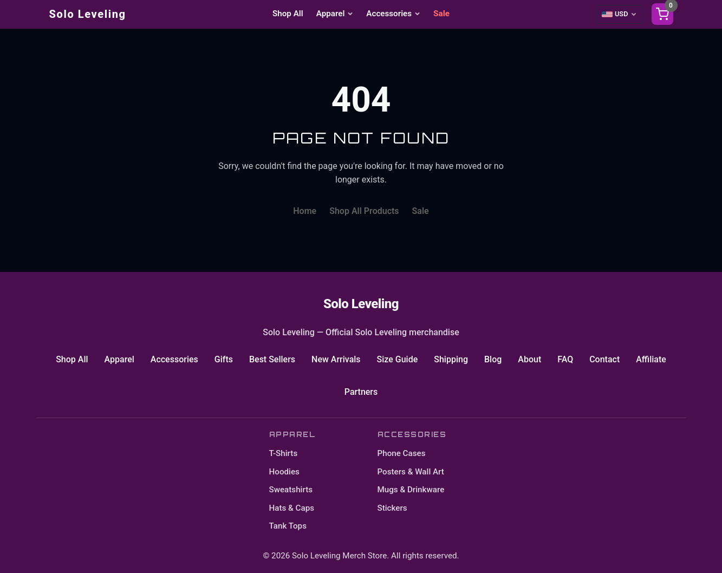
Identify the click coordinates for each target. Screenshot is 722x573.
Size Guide (397, 359)
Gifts (223, 359)
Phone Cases (402, 453)
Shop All (287, 13)
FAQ (565, 359)
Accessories (393, 13)
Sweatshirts (291, 489)
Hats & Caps (292, 508)
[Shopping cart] (662, 14)
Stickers (392, 508)
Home (304, 211)
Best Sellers (272, 359)
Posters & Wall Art (411, 472)
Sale (441, 13)
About (529, 359)
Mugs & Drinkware (411, 489)
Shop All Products (364, 211)
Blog (493, 359)
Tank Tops (288, 526)
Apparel (335, 13)
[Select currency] (619, 14)
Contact (604, 359)
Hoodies (284, 472)
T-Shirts (283, 453)
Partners (361, 392)
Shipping (451, 359)
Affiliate (651, 359)
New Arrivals (336, 359)
